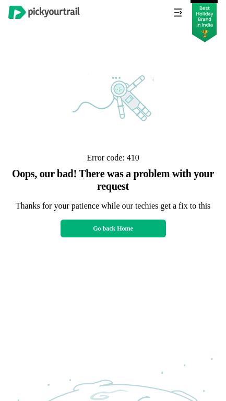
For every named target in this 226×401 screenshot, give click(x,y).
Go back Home (113, 228)
